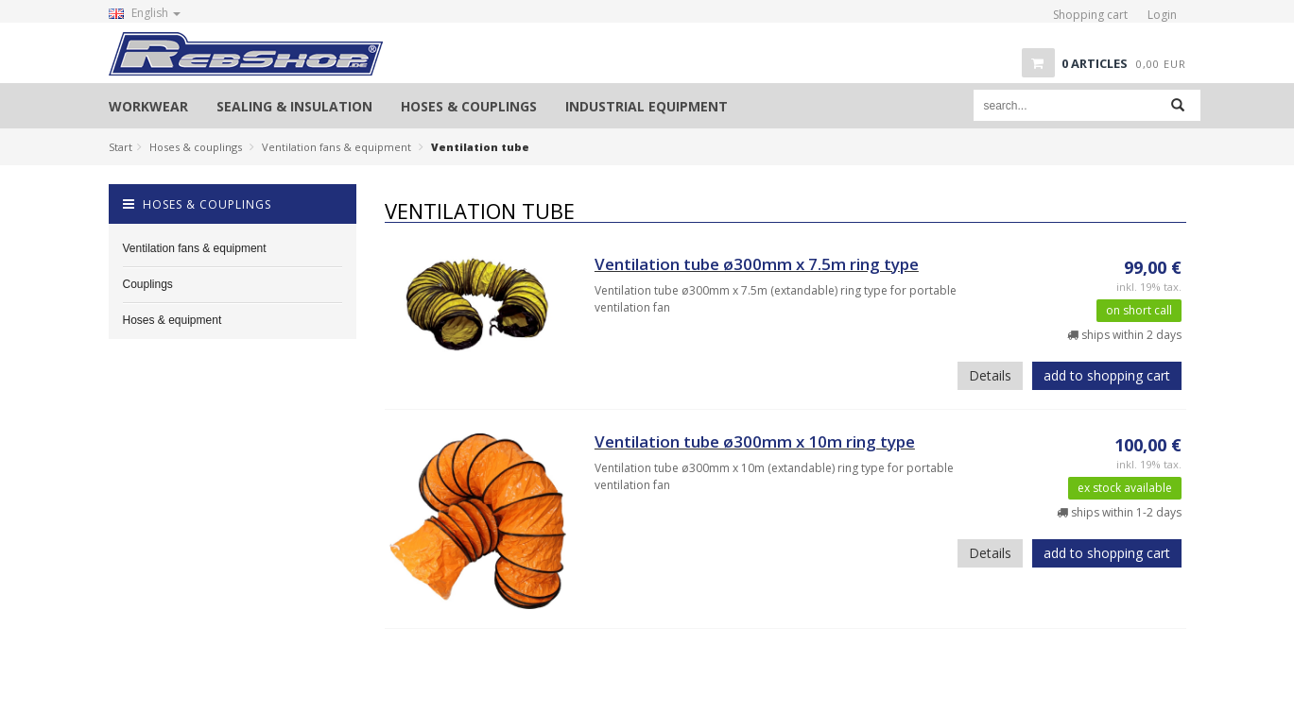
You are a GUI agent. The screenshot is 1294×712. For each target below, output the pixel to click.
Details (990, 375)
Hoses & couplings (195, 147)
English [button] (145, 13)
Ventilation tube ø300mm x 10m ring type (755, 441)
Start (120, 147)
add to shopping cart (1107, 375)
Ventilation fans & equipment (336, 147)
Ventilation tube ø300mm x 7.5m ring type (757, 264)
